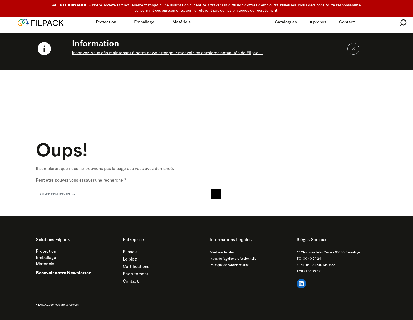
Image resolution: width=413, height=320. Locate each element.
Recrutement (135, 275)
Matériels (181, 23)
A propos (317, 23)
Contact (347, 23)
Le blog (130, 260)
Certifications (136, 267)
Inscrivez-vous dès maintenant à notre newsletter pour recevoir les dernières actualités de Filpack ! (167, 54)
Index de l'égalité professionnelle (233, 259)
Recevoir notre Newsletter (63, 274)
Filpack (130, 253)
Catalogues (286, 23)
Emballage (144, 23)
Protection (106, 23)
